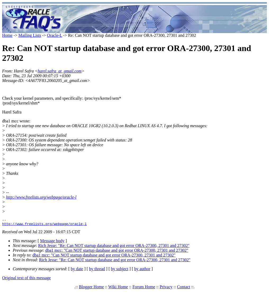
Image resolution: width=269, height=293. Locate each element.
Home (7, 35)
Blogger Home (91, 288)
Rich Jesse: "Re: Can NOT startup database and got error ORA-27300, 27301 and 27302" (114, 247)
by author (142, 270)
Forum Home (144, 288)
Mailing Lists (29, 35)
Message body (52, 242)
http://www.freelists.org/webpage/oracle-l (41, 197)
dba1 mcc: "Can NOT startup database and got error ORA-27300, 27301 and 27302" (116, 252)
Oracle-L (54, 35)
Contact (183, 288)
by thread (97, 270)
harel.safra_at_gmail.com (60, 71)
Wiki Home (118, 288)
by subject (119, 270)
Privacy (165, 288)
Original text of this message (26, 279)
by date (77, 270)
